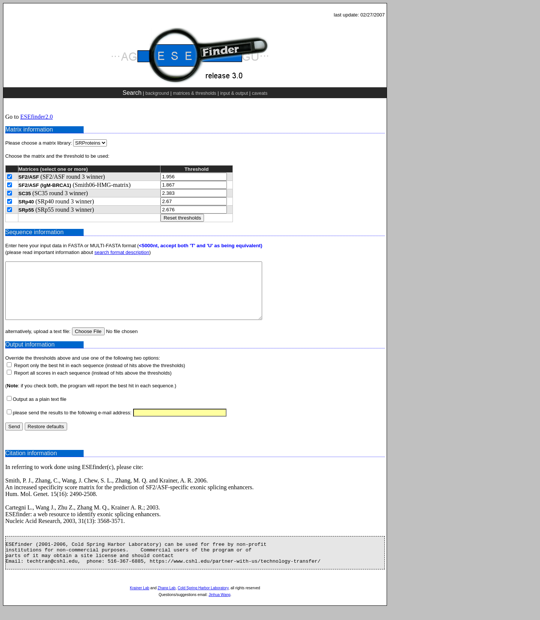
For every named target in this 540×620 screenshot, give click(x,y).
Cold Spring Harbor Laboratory (203, 599)
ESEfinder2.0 (36, 117)
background (157, 93)
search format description (121, 252)
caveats (259, 93)
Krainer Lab (139, 599)
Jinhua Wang (219, 606)
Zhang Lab (167, 599)
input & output (234, 93)
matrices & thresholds (194, 93)
